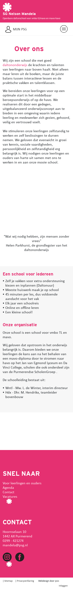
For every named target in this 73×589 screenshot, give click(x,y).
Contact (8, 491)
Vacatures (10, 496)
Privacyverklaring (25, 580)
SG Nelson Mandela (19, 14)
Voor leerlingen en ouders (22, 483)
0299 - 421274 (13, 540)
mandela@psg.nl (15, 545)
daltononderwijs (15, 64)
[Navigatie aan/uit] (64, 29)
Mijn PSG (20, 29)
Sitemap (8, 580)
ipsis (57, 580)
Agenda (8, 487)
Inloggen (63, 585)
